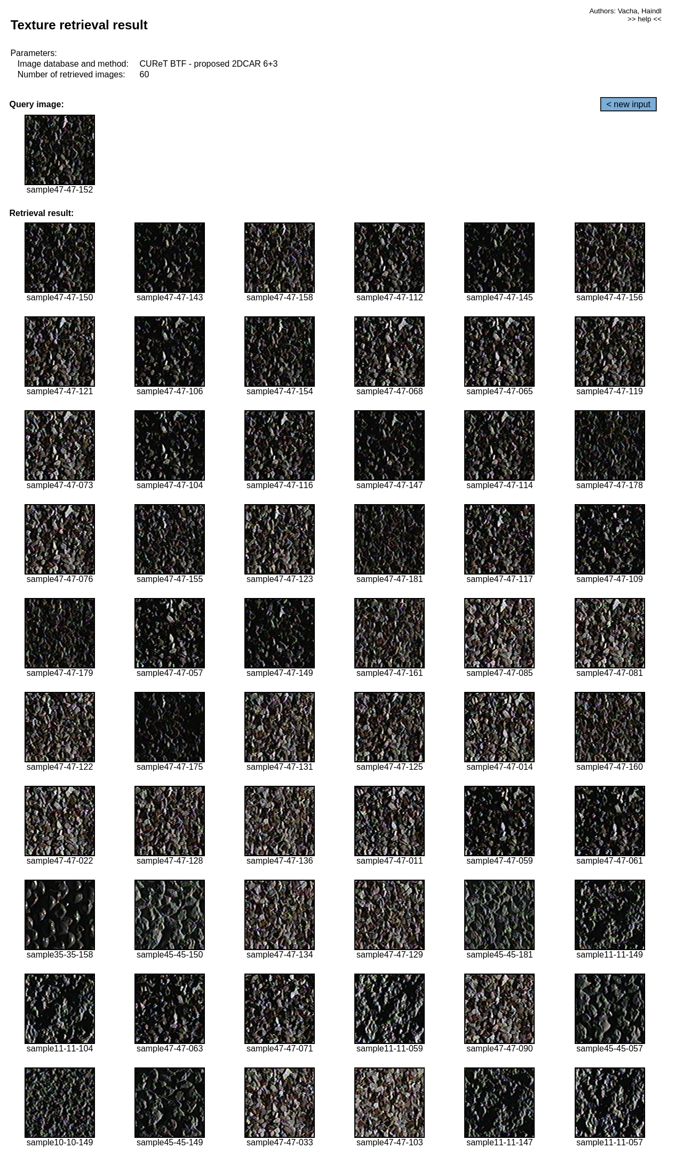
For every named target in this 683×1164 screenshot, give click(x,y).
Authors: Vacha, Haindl (625, 11)
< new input (628, 104)
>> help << (645, 19)
